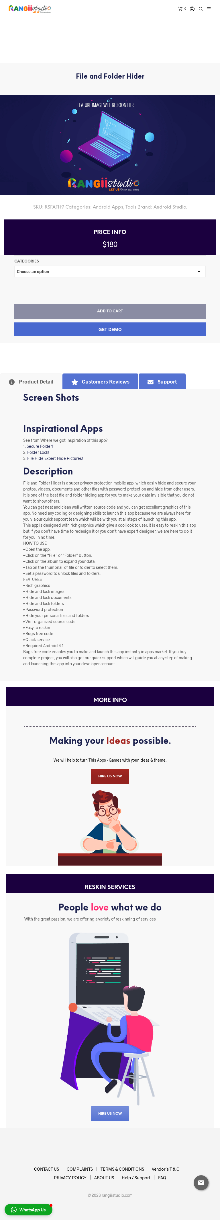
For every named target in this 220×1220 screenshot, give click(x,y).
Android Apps (108, 207)
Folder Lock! (38, 452)
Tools (130, 207)
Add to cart (110, 311)
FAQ (162, 1177)
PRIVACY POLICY (70, 1177)
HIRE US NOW (110, 776)
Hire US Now (110, 1114)
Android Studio (170, 207)
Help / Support (136, 1177)
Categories (26, 261)
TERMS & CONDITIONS (122, 1169)
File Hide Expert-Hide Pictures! (55, 458)
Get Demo (110, 329)
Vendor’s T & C (165, 1169)
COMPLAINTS (80, 1169)
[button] (28, 1209)
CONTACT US (46, 1169)
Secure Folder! (40, 446)
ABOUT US (104, 1177)
